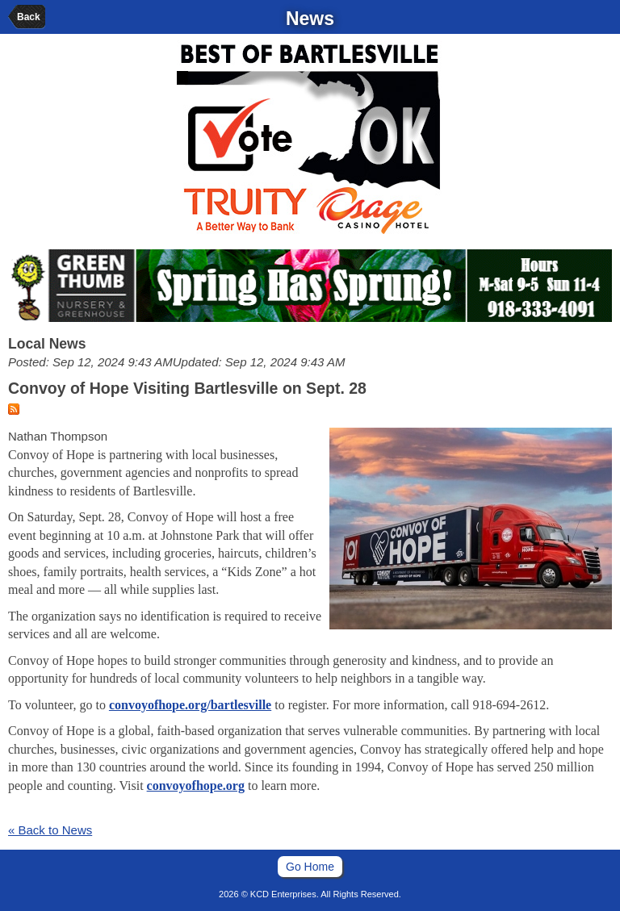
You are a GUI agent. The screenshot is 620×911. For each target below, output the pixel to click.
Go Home (310, 866)
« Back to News (50, 830)
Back (28, 17)
